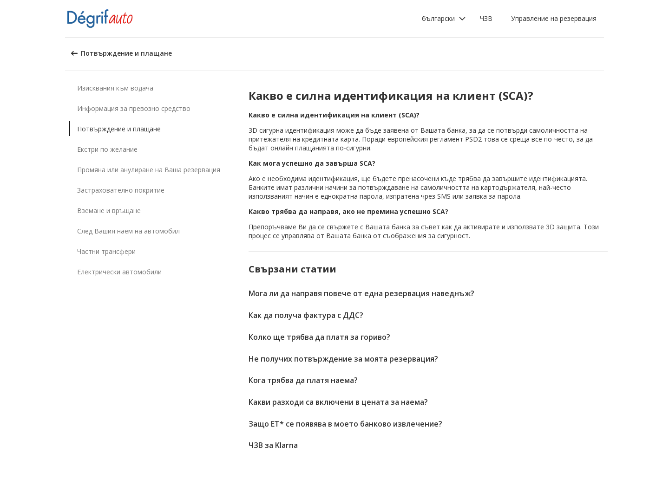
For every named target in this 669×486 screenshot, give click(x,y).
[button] (443, 18)
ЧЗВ (486, 18)
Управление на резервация (554, 18)
